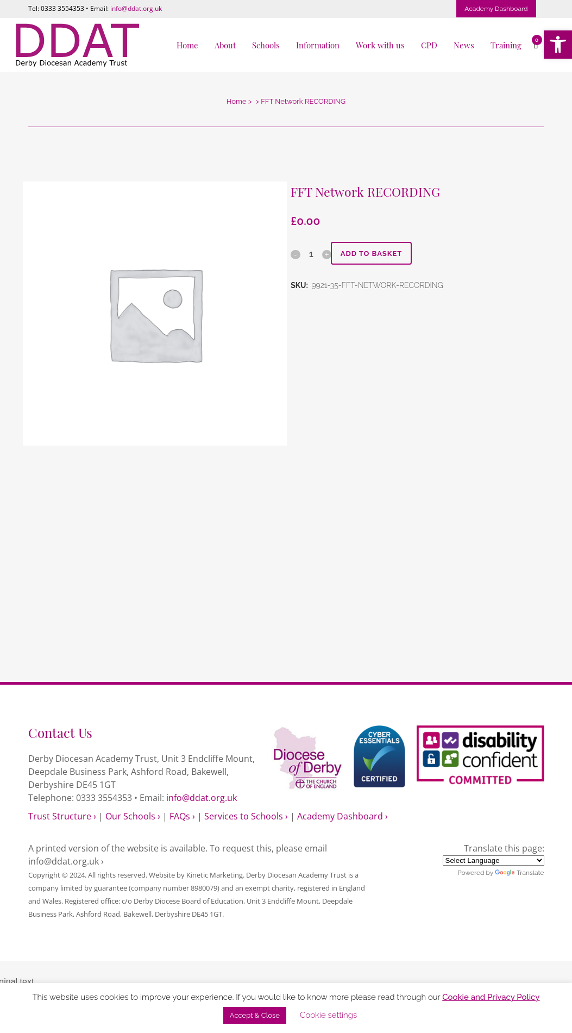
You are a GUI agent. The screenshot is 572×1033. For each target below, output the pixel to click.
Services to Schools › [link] (246, 816)
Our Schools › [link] (132, 816)
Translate (519, 873)
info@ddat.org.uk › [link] (66, 861)
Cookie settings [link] (328, 1015)
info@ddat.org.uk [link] (136, 8)
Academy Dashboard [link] (495, 8)
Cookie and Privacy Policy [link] (490, 997)
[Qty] (310, 253)
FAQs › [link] (182, 816)
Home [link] (237, 101)
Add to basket (375, 253)
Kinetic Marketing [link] (214, 875)
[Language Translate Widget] (493, 860)
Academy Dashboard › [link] (342, 816)
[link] (558, 44)
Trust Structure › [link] (62, 816)
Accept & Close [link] (255, 1015)
